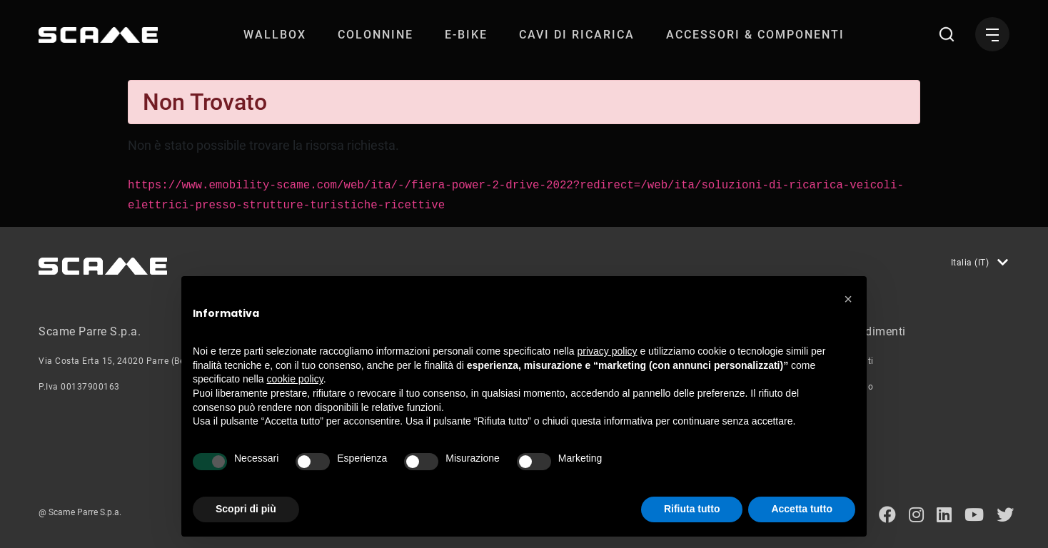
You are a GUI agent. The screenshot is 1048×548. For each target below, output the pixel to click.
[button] (848, 299)
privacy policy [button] (608, 351)
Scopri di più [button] (246, 508)
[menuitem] (274, 34)
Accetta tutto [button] (801, 508)
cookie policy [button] (295, 379)
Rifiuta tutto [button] (692, 508)
